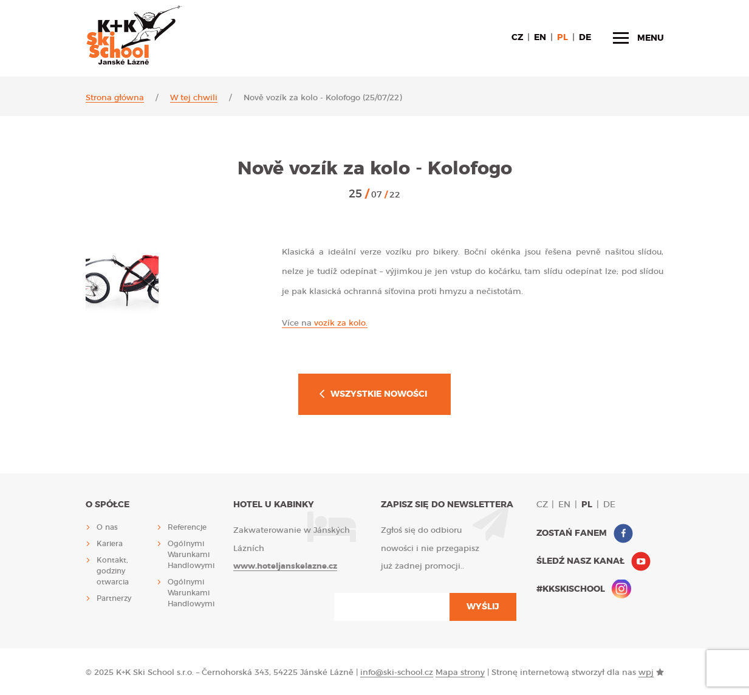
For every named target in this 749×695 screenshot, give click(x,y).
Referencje (187, 527)
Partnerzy (114, 598)
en (540, 37)
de (585, 37)
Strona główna (115, 98)
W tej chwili (193, 98)
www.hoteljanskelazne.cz (285, 566)
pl (562, 37)
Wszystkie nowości (378, 394)
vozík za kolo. (325, 323)
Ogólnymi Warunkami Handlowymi (191, 554)
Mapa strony (460, 673)
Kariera (110, 543)
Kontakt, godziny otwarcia (113, 571)
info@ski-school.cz (396, 673)
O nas (107, 527)
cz (517, 37)
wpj (646, 673)
